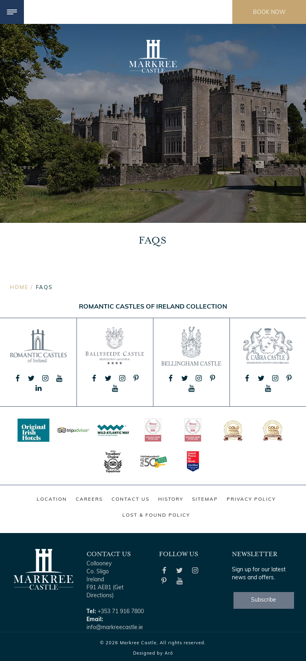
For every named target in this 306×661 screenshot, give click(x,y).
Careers (89, 499)
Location (52, 499)
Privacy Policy (251, 499)
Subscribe (263, 600)
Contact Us (130, 499)
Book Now (269, 13)
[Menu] (12, 12)
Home (19, 287)
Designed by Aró (153, 653)
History (170, 499)
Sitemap (205, 499)
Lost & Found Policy (156, 515)
